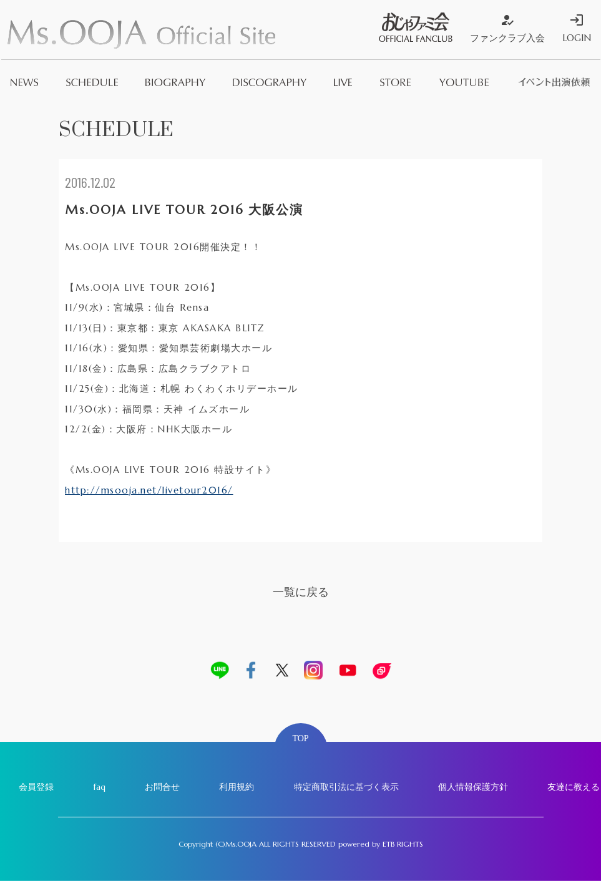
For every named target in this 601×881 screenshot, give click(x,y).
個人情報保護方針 (473, 786)
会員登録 (36, 786)
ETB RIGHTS (403, 844)
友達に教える (573, 786)
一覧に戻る (301, 592)
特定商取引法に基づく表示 (346, 786)
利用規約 (236, 786)
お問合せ (162, 786)
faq (99, 786)
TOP (300, 738)
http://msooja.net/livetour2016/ (149, 490)
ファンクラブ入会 (507, 28)
